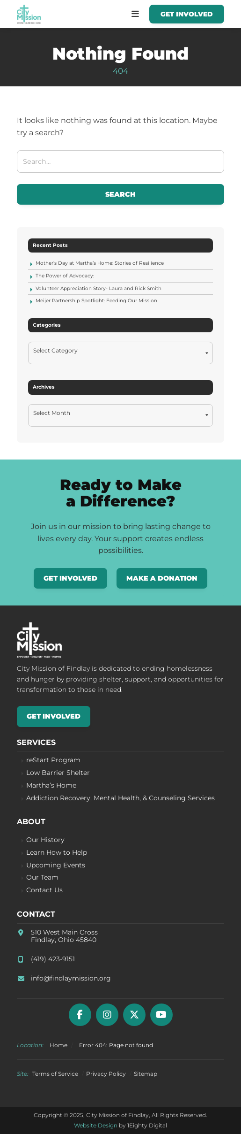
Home (58, 1045)
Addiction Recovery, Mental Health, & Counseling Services (120, 798)
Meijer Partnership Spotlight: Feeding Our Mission (96, 301)
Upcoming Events (55, 865)
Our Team (42, 877)
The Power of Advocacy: (65, 276)
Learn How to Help (56, 853)
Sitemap (145, 1073)
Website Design (95, 1125)
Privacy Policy (106, 1073)
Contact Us (44, 890)
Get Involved (187, 14)
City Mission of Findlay (29, 14)
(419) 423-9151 (53, 959)
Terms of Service (55, 1073)
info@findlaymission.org (71, 978)
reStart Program (53, 760)
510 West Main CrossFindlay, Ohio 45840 (64, 936)
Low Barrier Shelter (58, 773)
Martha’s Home (51, 785)
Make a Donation (161, 578)
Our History (45, 840)
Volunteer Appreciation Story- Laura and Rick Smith (98, 288)
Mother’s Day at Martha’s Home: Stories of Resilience (100, 263)
